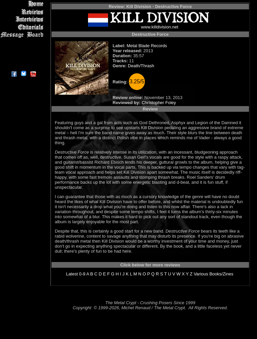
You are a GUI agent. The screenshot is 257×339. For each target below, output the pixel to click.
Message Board (23, 34)
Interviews (23, 19)
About (23, 65)
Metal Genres (23, 42)
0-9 (82, 273)
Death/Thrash (141, 65)
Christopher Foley (159, 102)
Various (201, 273)
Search (23, 50)
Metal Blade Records (146, 45)
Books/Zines (221, 273)
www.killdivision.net (159, 26)
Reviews (23, 11)
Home (23, 4)
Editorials (23, 27)
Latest (72, 273)
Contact (23, 58)
